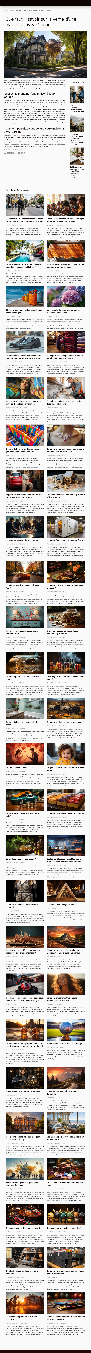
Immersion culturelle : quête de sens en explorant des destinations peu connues (76, 139)
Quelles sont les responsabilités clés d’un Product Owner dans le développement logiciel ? (65, 861)
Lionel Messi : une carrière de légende (23, 1091)
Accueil (6, 10)
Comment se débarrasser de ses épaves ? (65, 722)
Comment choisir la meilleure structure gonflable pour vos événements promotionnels (23, 451)
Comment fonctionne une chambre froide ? (66, 540)
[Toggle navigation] (5, 3)
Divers (12, 10)
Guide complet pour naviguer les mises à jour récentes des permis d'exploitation (77, 172)
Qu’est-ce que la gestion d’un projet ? (22, 540)
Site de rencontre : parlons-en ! (20, 768)
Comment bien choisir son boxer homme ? (65, 813)
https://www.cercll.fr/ (13, 107)
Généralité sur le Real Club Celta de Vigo (64, 1043)
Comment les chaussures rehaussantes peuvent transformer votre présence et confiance (24, 358)
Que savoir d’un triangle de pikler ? (62, 905)
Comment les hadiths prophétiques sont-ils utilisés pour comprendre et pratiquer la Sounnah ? (25, 1046)
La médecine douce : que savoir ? (21, 859)
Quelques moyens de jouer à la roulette (23, 1228)
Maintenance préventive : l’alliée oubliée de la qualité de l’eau (77, 108)
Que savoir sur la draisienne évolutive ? (64, 1228)
